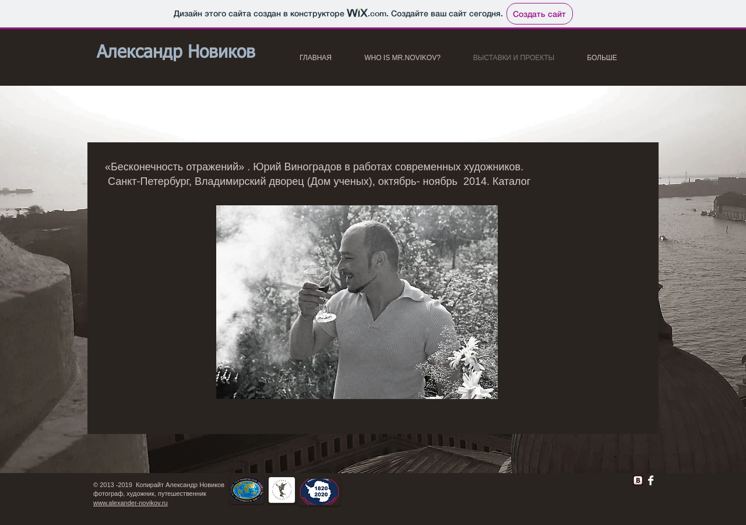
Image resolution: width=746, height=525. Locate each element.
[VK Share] (601, 478)
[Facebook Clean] (651, 480)
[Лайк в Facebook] (478, 483)
